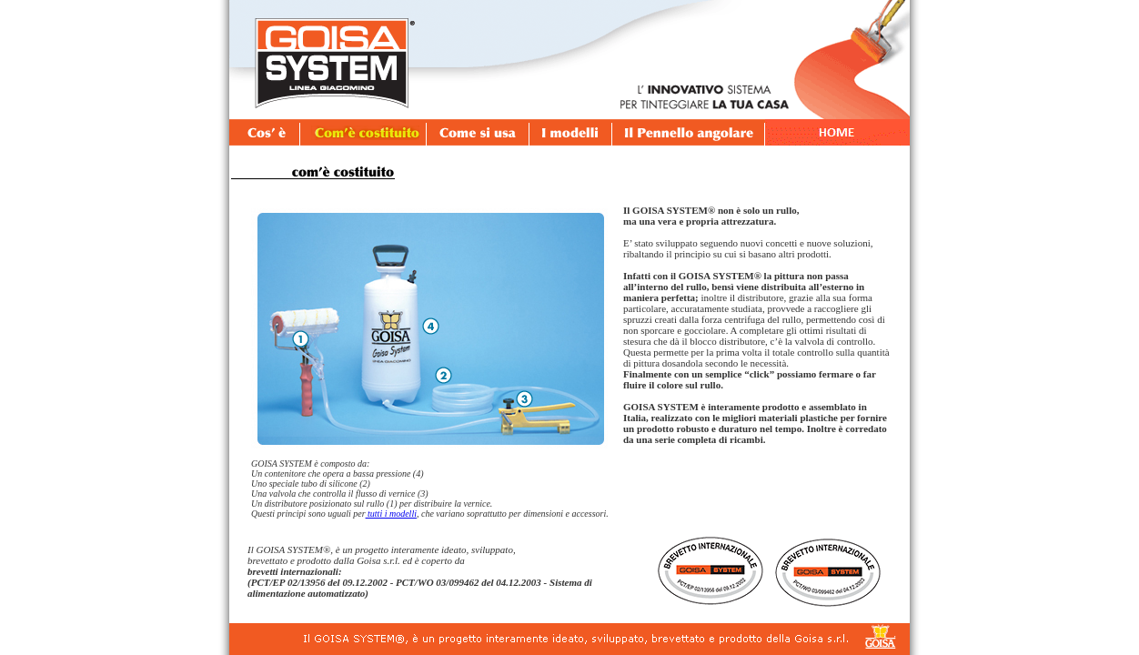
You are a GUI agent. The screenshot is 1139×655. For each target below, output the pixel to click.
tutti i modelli (391, 514)
